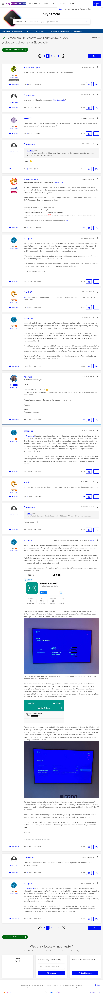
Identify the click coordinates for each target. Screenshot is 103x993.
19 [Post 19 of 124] (27, 169)
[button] (97, 67)
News (46, 3)
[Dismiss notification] (98, 9)
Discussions (34, 3)
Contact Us (25, 988)
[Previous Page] (40, 56)
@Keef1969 (30, 151)
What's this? (14, 77)
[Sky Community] (16, 3)
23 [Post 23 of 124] (27, 366)
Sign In (97, 4)
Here (66, 220)
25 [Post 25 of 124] (27, 471)
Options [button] (94, 38)
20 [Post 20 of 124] (27, 227)
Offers (71, 3)
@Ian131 (29, 514)
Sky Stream (51, 14)
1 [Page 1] (44, 56)
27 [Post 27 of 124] (27, 529)
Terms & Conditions (37, 985)
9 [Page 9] (58, 56)
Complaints (79, 985)
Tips (54, 3)
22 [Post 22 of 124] (27, 307)
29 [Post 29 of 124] (27, 872)
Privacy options (25, 985)
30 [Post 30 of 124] (27, 919)
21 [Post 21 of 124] (27, 281)
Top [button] (98, 985)
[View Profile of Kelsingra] (91, 541)
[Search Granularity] (20, 21)
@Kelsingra (28, 297)
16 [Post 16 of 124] (27, 84)
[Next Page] (63, 56)
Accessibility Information (67, 985)
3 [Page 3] (51, 56)
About (62, 3)
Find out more (58, 182)
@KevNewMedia (59, 100)
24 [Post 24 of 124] (27, 419)
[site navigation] (3, 4)
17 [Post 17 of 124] (27, 107)
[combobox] (56, 21)
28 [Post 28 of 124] (27, 846)
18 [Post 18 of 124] (27, 133)
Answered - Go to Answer (15, 49)
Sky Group (79, 988)
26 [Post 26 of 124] (27, 496)
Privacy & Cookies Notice (51, 985)
